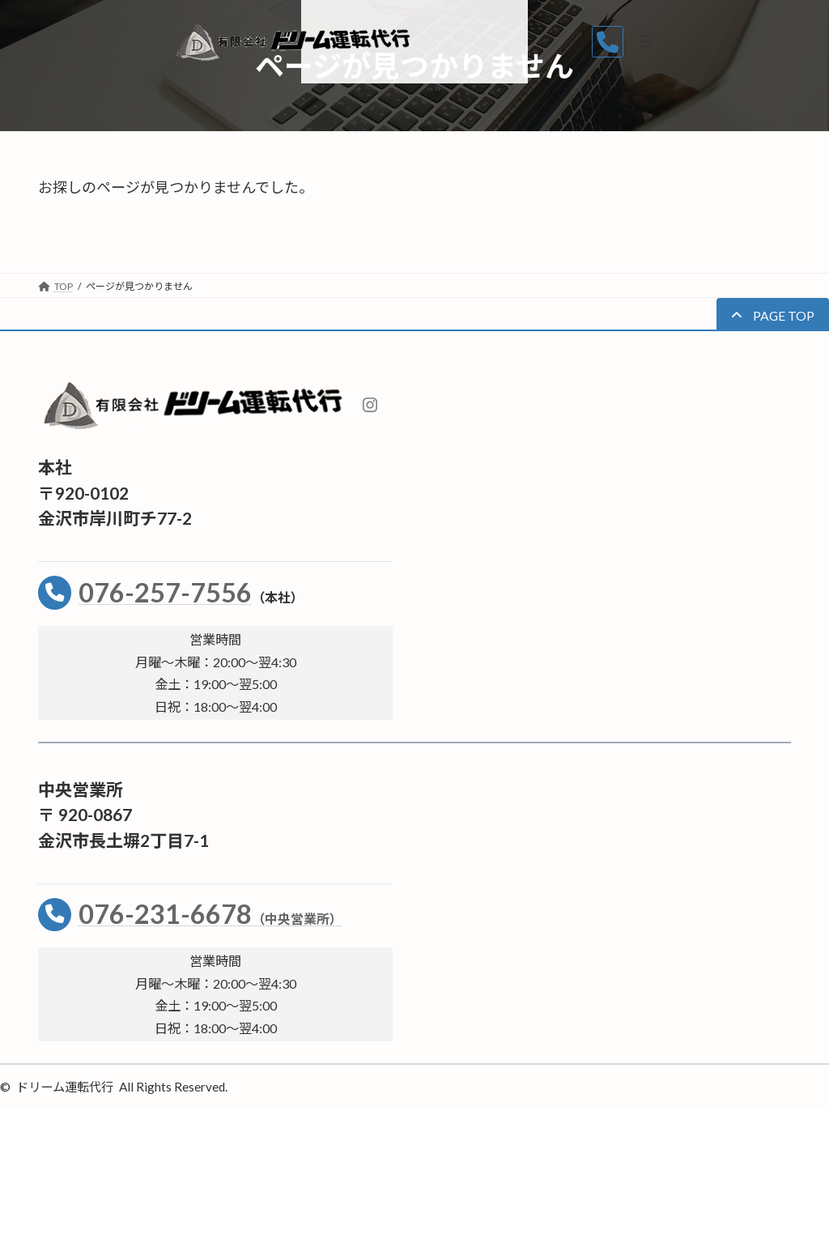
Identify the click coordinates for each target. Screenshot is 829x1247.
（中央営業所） (297, 918)
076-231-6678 (165, 914)
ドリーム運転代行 (64, 1086)
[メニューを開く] (795, 41)
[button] (772, 314)
